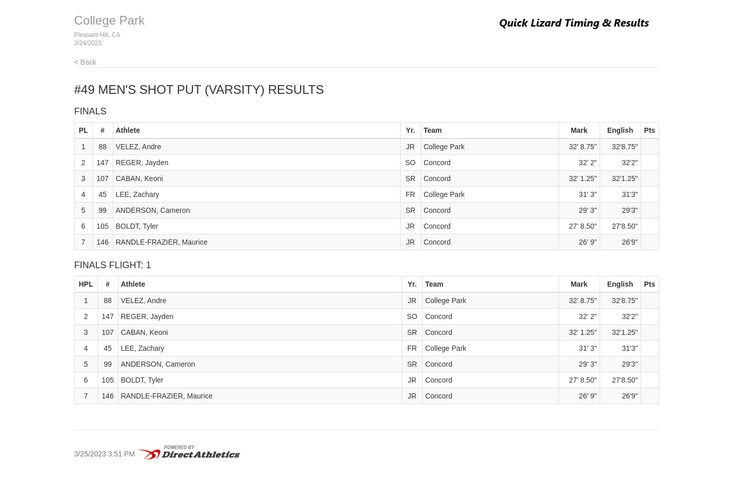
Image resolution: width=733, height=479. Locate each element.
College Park (109, 20)
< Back (85, 62)
